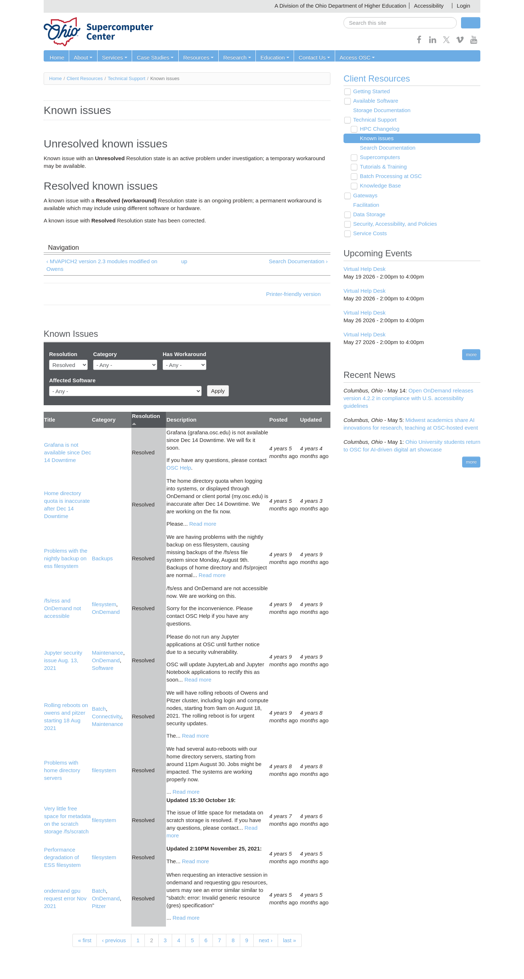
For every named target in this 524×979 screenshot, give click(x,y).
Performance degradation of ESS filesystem (62, 857)
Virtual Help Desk (365, 269)
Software (102, 668)
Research (235, 57)
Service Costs (369, 233)
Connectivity (106, 717)
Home (56, 57)
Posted (278, 420)
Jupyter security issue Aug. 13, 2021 (63, 660)
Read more (202, 524)
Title (49, 420)
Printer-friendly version (293, 294)
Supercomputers (379, 157)
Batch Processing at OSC (390, 176)
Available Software (374, 101)
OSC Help (178, 468)
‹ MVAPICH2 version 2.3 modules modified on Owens (102, 265)
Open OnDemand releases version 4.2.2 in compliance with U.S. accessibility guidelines (408, 398)
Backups (102, 558)
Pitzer (99, 906)
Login (463, 6)
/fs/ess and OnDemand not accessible (62, 608)
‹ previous (114, 940)
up (184, 261)
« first (84, 940)
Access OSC (353, 57)
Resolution (63, 354)
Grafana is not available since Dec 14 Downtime (67, 452)
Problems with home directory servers (62, 770)
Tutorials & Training (382, 167)
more (471, 354)
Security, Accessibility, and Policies (394, 224)
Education (272, 57)
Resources (196, 57)
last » (289, 940)
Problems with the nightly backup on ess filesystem (65, 558)
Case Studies (153, 57)
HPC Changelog (378, 129)
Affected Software (72, 380)
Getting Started (370, 91)
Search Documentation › (298, 261)
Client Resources (85, 78)
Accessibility (429, 6)
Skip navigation (20, 6)
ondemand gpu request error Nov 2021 (65, 898)
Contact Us (311, 57)
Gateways (364, 196)
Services (113, 57)
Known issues (376, 138)
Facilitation (365, 205)
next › (266, 940)
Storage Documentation (381, 110)
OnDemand (106, 612)
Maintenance (107, 653)
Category (105, 354)
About (82, 57)
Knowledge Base (379, 186)
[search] (400, 22)
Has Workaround (184, 354)
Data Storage (368, 215)
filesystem (104, 604)
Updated (311, 420)
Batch (99, 709)
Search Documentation (386, 148)
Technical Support (126, 78)
